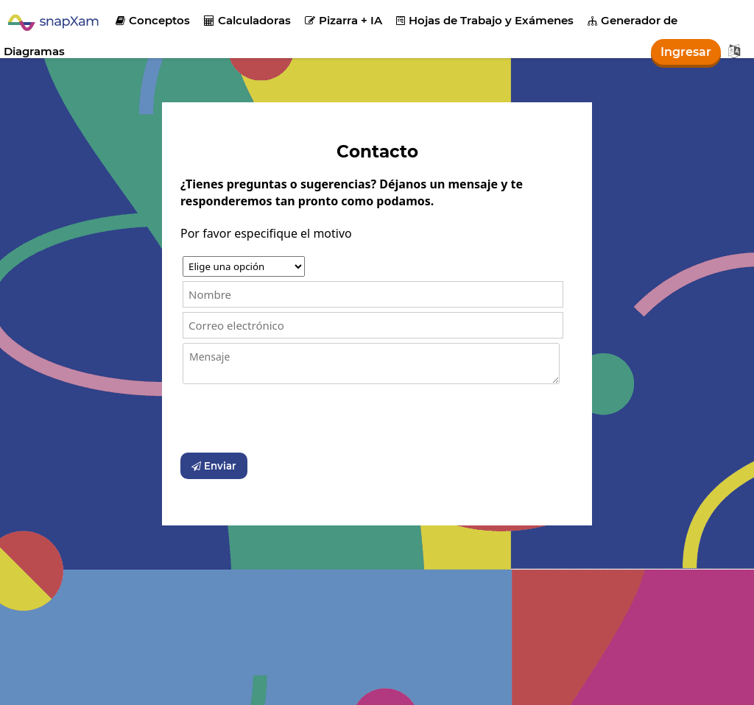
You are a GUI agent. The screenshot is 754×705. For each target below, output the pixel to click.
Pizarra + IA (343, 20)
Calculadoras (247, 20)
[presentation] (292, 419)
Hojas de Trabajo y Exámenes (485, 20)
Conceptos (153, 20)
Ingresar (685, 52)
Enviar (213, 466)
